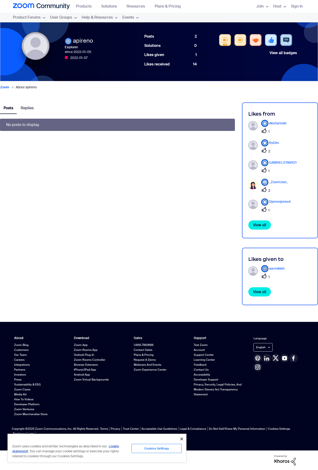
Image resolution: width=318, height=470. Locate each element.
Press (17, 379)
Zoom (4, 87)
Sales (138, 338)
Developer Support (206, 379)
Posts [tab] (8, 107)
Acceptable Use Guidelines (159, 429)
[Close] (181, 439)
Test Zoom (201, 345)
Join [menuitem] (262, 6)
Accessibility (202, 375)
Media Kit (20, 394)
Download (81, 338)
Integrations (22, 365)
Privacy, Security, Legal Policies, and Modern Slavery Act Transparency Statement (218, 389)
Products (86, 6)
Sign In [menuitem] (297, 6)
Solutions (111, 6)
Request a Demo (145, 360)
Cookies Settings (279, 429)
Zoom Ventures (24, 409)
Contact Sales (143, 350)
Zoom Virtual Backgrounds (91, 379)
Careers (19, 360)
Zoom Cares (22, 389)
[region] (97, 447)
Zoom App (81, 345)
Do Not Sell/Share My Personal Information (237, 429)
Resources (138, 6)
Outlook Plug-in (84, 355)
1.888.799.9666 (143, 345)
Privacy (115, 429)
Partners (19, 370)
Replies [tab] (27, 107)
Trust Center (131, 429)
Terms (104, 429)
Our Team (20, 355)
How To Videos (23, 399)
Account (199, 350)
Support (200, 338)
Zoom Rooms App (85, 350)
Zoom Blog (21, 345)
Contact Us (201, 370)
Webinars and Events (147, 365)
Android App (82, 375)
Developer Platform (27, 404)
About (19, 338)
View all (259, 225)
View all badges (283, 52)
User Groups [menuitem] (63, 17)
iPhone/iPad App (85, 370)
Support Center (204, 355)
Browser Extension (86, 365)
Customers (21, 350)
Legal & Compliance (193, 429)
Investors (20, 375)
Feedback (200, 365)
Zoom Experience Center (150, 370)
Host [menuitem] (279, 6)
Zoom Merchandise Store (31, 414)
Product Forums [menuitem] (29, 17)
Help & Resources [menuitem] (100, 17)
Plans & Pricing (168, 6)
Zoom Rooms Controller (89, 360)
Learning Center (204, 360)
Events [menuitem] (130, 17)
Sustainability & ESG (27, 384)
